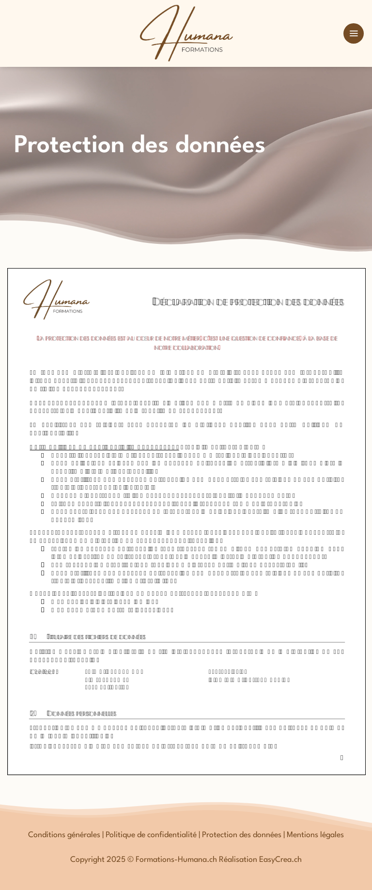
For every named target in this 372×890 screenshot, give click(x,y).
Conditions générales (64, 835)
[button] (353, 33)
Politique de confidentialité (151, 835)
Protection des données (241, 835)
